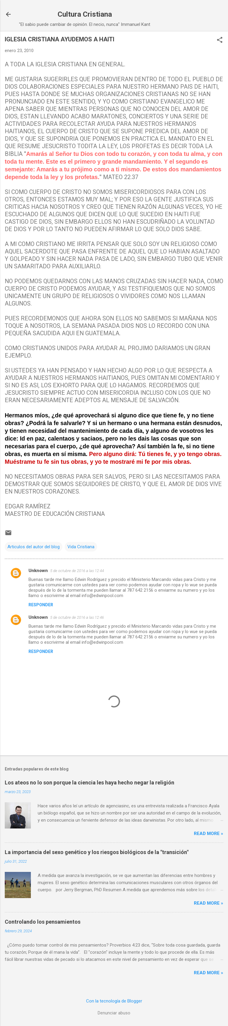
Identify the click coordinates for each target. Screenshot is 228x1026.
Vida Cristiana (80, 546)
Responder (40, 604)
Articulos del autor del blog (33, 546)
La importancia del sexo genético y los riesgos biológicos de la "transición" (97, 852)
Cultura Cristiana (85, 14)
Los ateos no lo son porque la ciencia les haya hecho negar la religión (89, 782)
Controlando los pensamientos (42, 922)
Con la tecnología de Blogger (114, 1001)
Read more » (208, 833)
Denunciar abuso (114, 1013)
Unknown (38, 570)
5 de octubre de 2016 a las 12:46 (77, 617)
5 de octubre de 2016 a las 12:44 (77, 570)
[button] (219, 40)
